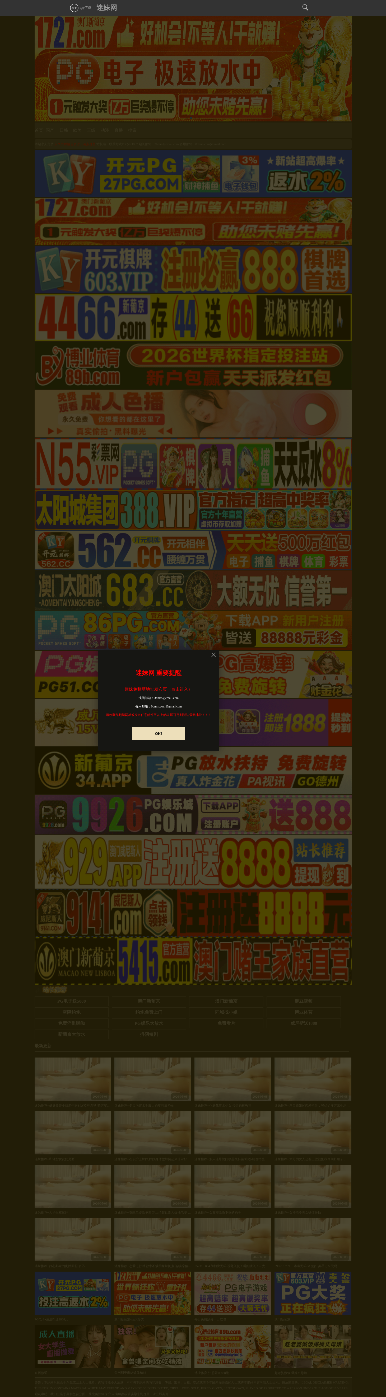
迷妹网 (106, 8)
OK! (158, 733)
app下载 (80, 8)
